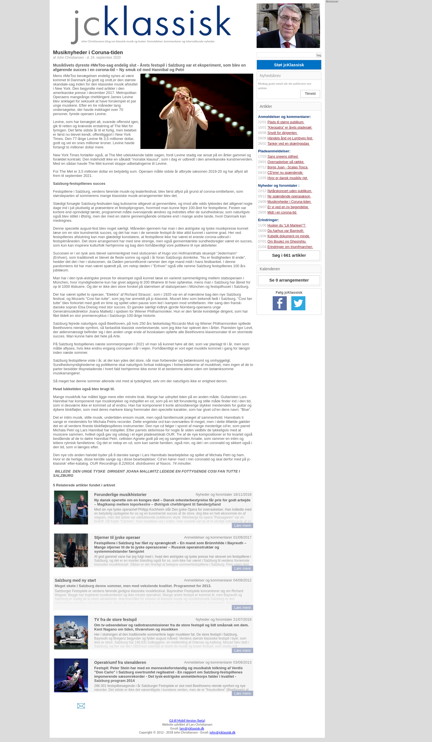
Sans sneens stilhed (283, 157)
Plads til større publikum (285, 122)
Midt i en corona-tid (282, 212)
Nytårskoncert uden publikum (289, 191)
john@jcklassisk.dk (222, 732)
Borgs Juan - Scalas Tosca (287, 167)
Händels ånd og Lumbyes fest (290, 138)
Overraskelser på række (285, 162)
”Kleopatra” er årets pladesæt (289, 127)
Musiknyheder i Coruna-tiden (289, 202)
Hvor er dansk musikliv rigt (287, 178)
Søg (318, 55)
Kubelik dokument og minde (288, 236)
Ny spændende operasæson (289, 196)
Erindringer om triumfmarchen (290, 247)
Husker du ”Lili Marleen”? (286, 225)
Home (54, 740)
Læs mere (242, 525)
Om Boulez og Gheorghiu (287, 241)
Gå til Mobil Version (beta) (187, 721)
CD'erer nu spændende (285, 173)
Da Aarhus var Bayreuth (285, 231)
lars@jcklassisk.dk (192, 728)
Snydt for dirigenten (282, 133)
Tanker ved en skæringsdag (288, 144)
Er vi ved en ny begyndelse (288, 207)
